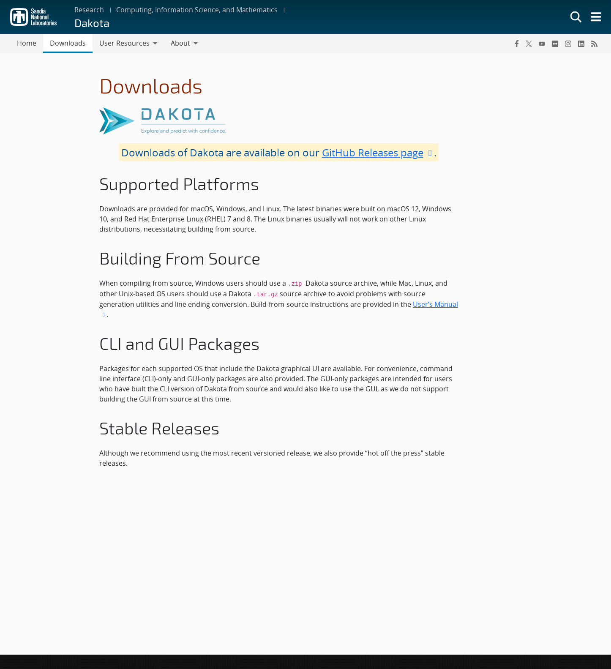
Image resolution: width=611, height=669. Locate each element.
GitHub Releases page (378, 152)
